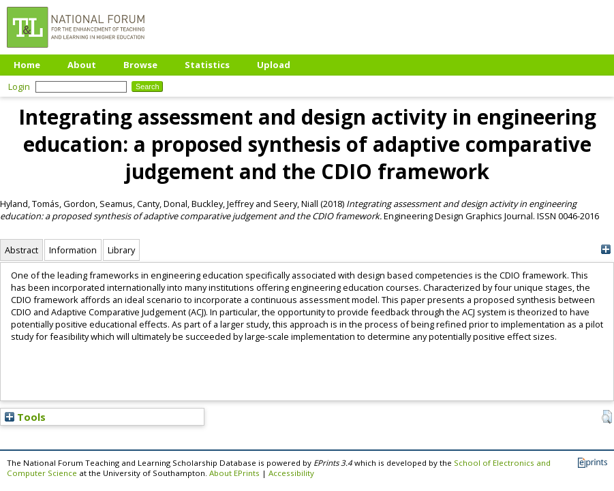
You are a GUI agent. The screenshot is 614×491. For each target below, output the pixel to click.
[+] (605, 249)
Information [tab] (73, 250)
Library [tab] (121, 250)
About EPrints (234, 473)
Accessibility (291, 473)
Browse (140, 65)
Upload (273, 65)
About (81, 65)
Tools (25, 417)
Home (27, 65)
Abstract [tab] (21, 250)
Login (19, 86)
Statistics (207, 65)
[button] (607, 417)
